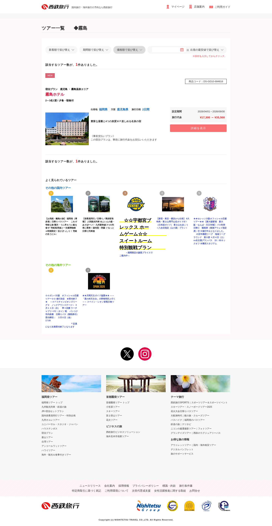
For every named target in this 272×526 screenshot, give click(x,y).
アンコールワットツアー (54, 446)
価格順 (127, 49)
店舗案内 (199, 6)
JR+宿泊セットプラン (53, 411)
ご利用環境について (116, 490)
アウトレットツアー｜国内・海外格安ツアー (193, 445)
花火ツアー (111, 420)
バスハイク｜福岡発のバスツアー (188, 420)
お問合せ (194, 490)
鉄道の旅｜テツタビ (181, 424)
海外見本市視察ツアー (117, 436)
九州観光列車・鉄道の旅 (54, 407)
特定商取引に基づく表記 (86, 490)
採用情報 (123, 485)
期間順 (93, 49)
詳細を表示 (198, 128)
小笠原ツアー (113, 407)
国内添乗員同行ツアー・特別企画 (59, 415)
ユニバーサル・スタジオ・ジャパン (60, 424)
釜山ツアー (47, 437)
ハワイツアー (48, 450)
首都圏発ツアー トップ (117, 402)
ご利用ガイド (222, 6)
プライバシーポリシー (145, 485)
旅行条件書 (185, 485)
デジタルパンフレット (182, 449)
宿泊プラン (47, 433)
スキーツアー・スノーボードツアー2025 (191, 407)
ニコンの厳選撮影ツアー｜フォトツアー (191, 428)
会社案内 (109, 485)
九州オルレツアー (51, 420)
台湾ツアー (47, 441)
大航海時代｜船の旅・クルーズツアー (190, 415)
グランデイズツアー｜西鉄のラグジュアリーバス (196, 433)
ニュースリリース (90, 485)
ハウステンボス (49, 428)
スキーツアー (113, 411)
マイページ (177, 6)
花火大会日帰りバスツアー (184, 411)
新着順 (59, 49)
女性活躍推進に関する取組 (170, 490)
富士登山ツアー (114, 415)
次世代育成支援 (141, 490)
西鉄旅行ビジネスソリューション (123, 432)
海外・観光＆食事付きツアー (56, 454)
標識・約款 (169, 485)
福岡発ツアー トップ (52, 402)
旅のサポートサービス (182, 453)
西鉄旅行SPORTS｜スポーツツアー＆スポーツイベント (199, 402)
